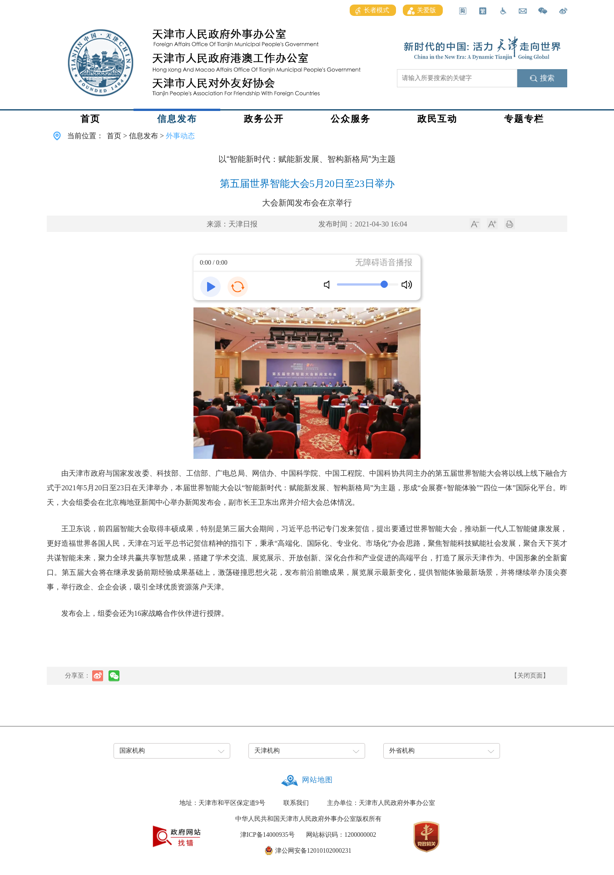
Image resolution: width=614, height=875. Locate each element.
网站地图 (317, 780)
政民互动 (437, 119)
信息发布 (177, 119)
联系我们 (296, 803)
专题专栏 (524, 119)
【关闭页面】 (530, 675)
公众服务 (351, 119)
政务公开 (264, 119)
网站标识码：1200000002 (341, 834)
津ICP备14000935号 (267, 834)
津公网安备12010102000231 (313, 850)
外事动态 (180, 136)
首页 (90, 119)
